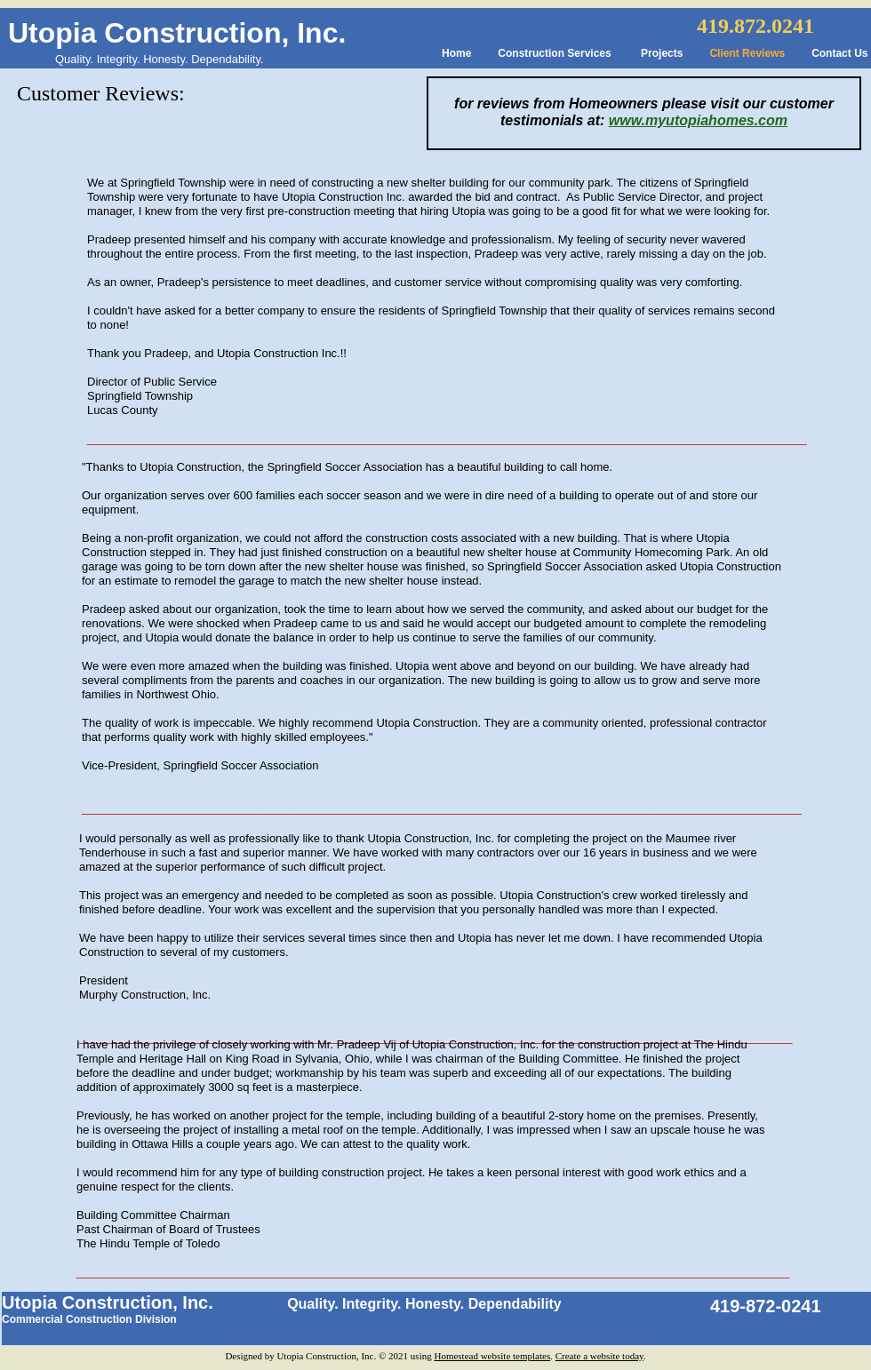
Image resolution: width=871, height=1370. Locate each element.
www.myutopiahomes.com (698, 120)
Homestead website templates (492, 1355)
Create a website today (599, 1355)
